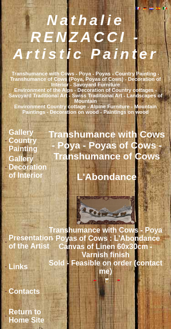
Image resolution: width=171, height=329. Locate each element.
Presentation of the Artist (31, 242)
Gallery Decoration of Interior (28, 167)
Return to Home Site (26, 316)
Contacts (24, 291)
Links (18, 267)
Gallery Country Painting (23, 140)
